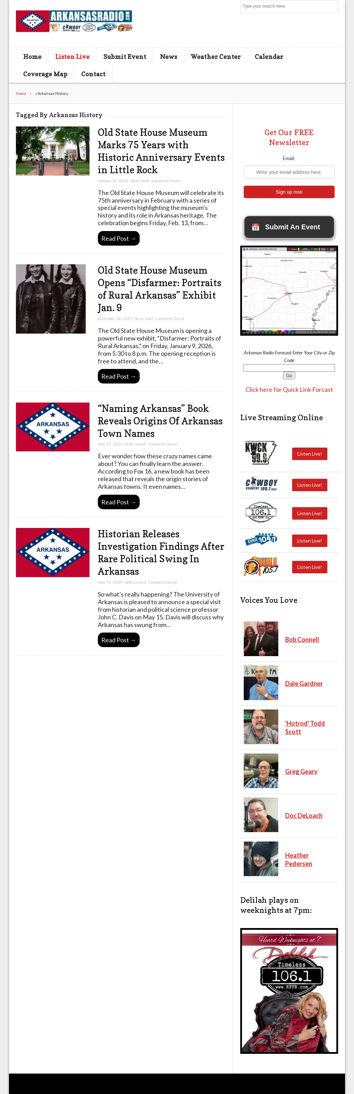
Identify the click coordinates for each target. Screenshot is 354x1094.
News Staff (140, 180)
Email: (289, 158)
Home (32, 56)
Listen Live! (309, 454)
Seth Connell (135, 444)
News (168, 56)
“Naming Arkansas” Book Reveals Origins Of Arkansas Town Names (160, 421)
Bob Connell (302, 639)
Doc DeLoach (304, 815)
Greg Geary (301, 771)
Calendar (269, 56)
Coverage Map (45, 74)
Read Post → (118, 238)
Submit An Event (285, 227)
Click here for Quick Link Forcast (289, 389)
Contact (93, 74)
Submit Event (124, 56)
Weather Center (216, 56)
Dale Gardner (304, 683)
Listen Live (72, 56)
